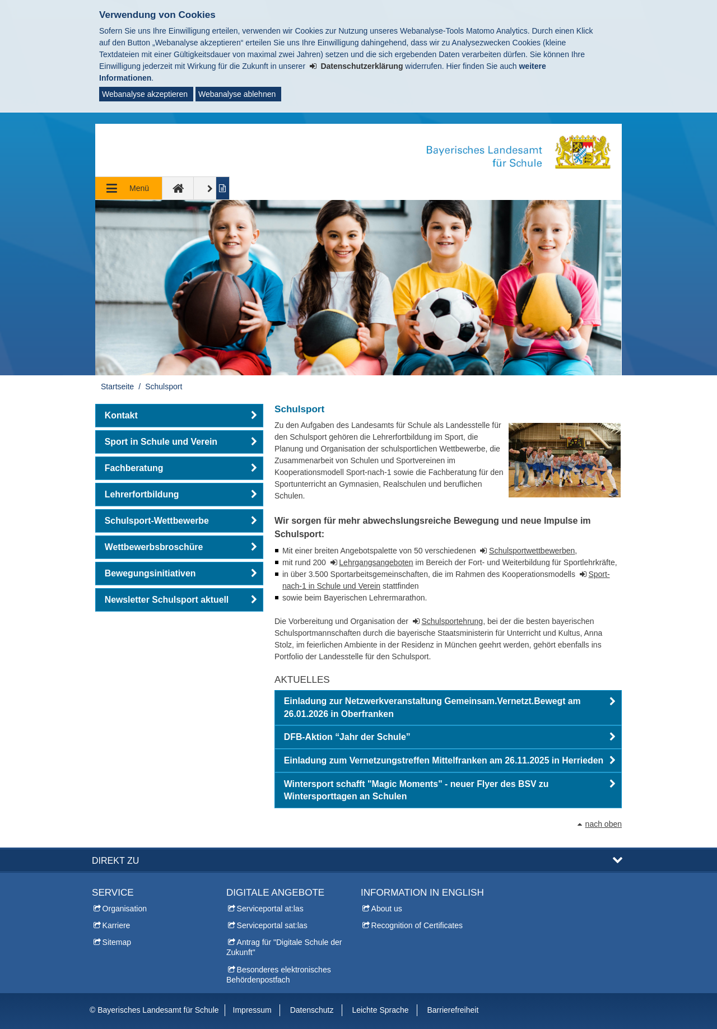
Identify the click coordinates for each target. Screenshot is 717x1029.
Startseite (117, 386)
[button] (448, 708)
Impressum (252, 1009)
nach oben (603, 824)
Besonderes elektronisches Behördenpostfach (278, 974)
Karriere (117, 925)
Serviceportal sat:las (272, 925)
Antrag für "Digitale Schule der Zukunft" (284, 947)
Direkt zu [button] (115, 860)
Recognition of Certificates (417, 925)
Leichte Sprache (380, 1009)
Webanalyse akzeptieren (145, 94)
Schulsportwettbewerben (532, 550)
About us (386, 908)
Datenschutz (312, 1009)
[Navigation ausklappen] (128, 188)
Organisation (125, 908)
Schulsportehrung (452, 621)
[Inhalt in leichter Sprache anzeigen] (223, 188)
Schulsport (163, 386)
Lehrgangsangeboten (376, 562)
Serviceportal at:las (270, 908)
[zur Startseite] (178, 188)
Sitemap (117, 942)
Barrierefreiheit (452, 1009)
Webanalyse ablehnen (237, 94)
